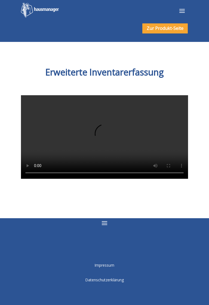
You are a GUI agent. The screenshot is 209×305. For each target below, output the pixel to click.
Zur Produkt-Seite (165, 28)
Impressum (104, 265)
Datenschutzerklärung (104, 279)
